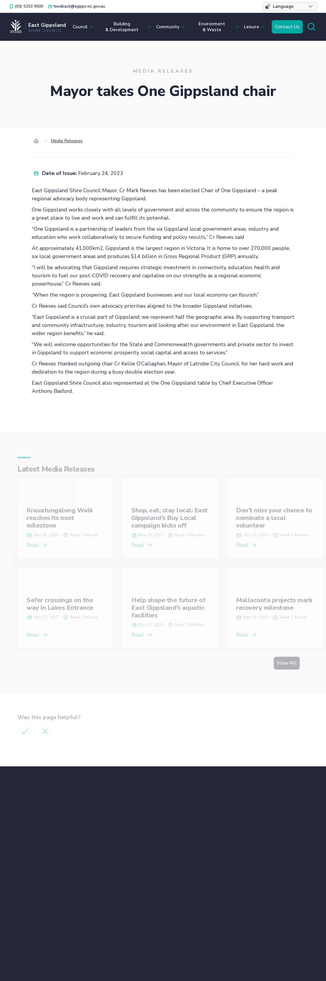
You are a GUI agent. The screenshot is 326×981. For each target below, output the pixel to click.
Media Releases (67, 141)
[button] (290, 6)
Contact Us (287, 27)
